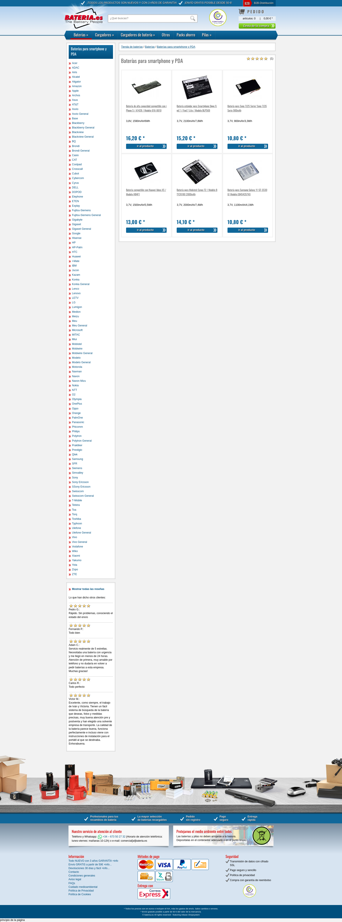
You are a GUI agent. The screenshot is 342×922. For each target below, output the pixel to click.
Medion (76, 311)
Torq (74, 514)
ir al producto (145, 146)
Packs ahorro (186, 34)
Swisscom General (83, 495)
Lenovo (76, 293)
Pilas (207, 34)
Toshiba (76, 518)
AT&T (75, 104)
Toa (74, 509)
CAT (74, 159)
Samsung (77, 459)
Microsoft (77, 330)
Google (76, 233)
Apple (75, 90)
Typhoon (77, 523)
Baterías (81, 34)
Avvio (75, 109)
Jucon (75, 270)
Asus (75, 99)
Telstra (76, 505)
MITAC (76, 334)
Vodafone (77, 546)
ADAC (75, 67)
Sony (75, 477)
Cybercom (78, 178)
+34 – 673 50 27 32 (111, 836)
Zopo (75, 569)
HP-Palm (77, 247)
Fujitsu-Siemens (81, 210)
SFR (74, 463)
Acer (74, 63)
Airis (74, 72)
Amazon (77, 86)
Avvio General (80, 113)
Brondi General (81, 150)
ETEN (75, 201)
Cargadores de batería (138, 34)
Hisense (76, 238)
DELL (75, 187)
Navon (76, 376)
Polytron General (82, 440)
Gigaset (76, 224)
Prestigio (77, 449)
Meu (74, 321)
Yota (74, 564)
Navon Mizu (79, 380)
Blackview (78, 132)
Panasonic (78, 422)
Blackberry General (83, 127)
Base (75, 118)
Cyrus (75, 182)
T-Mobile (77, 500)
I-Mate (75, 261)
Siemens (77, 468)
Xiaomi (76, 555)
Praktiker (77, 445)
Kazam (76, 274)
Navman (77, 371)
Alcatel (76, 76)
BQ (74, 141)
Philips (76, 431)
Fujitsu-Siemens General (86, 215)
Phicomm (77, 426)
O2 (73, 394)
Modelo (76, 357)
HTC (74, 251)
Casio (75, 155)
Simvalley (77, 472)
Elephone (77, 196)
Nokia (75, 385)
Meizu (75, 316)
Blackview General (83, 136)
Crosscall (77, 169)
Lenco (75, 288)
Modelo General (81, 362)
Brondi (76, 146)
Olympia (77, 399)
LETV (75, 297)
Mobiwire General (82, 353)
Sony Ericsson (80, 482)
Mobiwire (77, 348)
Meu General (79, 325)
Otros (166, 34)
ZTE (74, 574)
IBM (74, 265)
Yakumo (76, 560)
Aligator (76, 81)
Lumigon (77, 307)
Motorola (77, 366)
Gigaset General (81, 228)
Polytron (77, 435)
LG (73, 302)
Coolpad (77, 164)
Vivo (74, 537)
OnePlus (77, 403)
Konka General (80, 284)
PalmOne (77, 417)
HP (74, 242)
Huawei (76, 256)
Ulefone (76, 528)
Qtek (74, 454)
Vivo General (79, 542)
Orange (76, 413)
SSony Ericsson (81, 486)
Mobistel (77, 344)
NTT (74, 390)
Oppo (75, 408)
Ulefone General (81, 532)
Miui (74, 339)
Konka (75, 279)
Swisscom (78, 491)
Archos (76, 95)
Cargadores (104, 34)
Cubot (75, 173)
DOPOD (77, 192)
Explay (76, 205)
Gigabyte (77, 219)
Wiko (75, 551)
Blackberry (78, 123)
